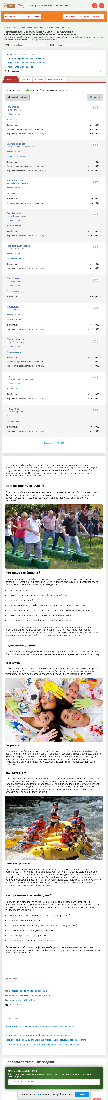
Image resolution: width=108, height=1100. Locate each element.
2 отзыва (10, 416)
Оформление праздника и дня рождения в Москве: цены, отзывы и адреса (42, 1044)
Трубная (12, 193)
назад (23, 54)
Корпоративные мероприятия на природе (27, 63)
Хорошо (81, 1094)
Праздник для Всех (18, 245)
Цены (27, 16)
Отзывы (35, 16)
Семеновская (15, 226)
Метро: (7, 45)
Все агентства (13, 16)
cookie (40, 1094)
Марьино (13, 389)
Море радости (15, 339)
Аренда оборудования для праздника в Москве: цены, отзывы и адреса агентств (45, 1040)
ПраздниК (13, 106)
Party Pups (13, 408)
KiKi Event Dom (15, 180)
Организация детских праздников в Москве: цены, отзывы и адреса (39, 1026)
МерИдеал (13, 278)
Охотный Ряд (15, 319)
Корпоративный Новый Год (20, 67)
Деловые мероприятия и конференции (26, 58)
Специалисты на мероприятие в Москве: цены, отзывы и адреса (37, 1035)
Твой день (13, 306)
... (10, 986)
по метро (97, 16)
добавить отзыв (13, 114)
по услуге (70, 16)
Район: (52, 45)
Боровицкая (14, 291)
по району (84, 16)
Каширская (14, 421)
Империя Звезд (16, 143)
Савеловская (15, 258)
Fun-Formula (14, 213)
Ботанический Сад (17, 156)
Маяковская (14, 120)
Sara (9, 376)
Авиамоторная (15, 352)
